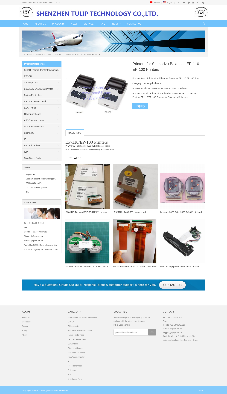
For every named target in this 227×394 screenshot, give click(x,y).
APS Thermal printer (34, 120)
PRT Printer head (32, 145)
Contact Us (134, 23)
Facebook (179, 2)
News (74, 23)
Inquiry (116, 23)
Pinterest (198, 2)
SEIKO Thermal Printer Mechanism (41, 70)
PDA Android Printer (34, 126)
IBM (26, 152)
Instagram (193, 2)
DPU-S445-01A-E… (34, 183)
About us (40, 23)
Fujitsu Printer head (33, 95)
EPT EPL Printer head (35, 101)
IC (25, 139)
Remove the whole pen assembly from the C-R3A (93, 150)
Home (25, 23)
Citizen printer (31, 82)
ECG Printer (30, 107)
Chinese (155, 2)
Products (58, 23)
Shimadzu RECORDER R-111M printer (93, 146)
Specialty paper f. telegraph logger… (41, 179)
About (24, 335)
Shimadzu (29, 133)
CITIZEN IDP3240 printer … (37, 188)
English (168, 2)
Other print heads (54, 54)
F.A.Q (102, 23)
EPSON (28, 76)
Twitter (184, 2)
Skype (203, 2)
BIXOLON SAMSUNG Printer (38, 89)
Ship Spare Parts (32, 158)
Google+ (189, 2)
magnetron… (31, 174)
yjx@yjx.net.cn (36, 236)
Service (88, 23)
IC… (27, 192)
